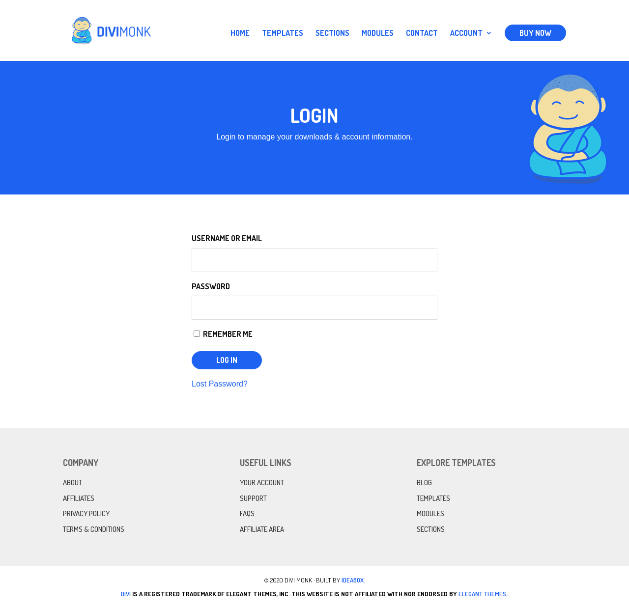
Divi (126, 594)
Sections (332, 33)
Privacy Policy (86, 513)
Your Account (262, 482)
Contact (422, 33)
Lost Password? (220, 384)
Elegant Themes (482, 594)
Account (466, 33)
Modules (378, 33)
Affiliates (78, 498)
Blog (424, 482)
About (72, 482)
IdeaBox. (353, 580)
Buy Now (535, 33)
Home (240, 33)
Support (253, 498)
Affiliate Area (262, 529)
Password (211, 286)
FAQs (247, 513)
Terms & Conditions (93, 529)
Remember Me (223, 334)
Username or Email (227, 238)
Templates (282, 33)
